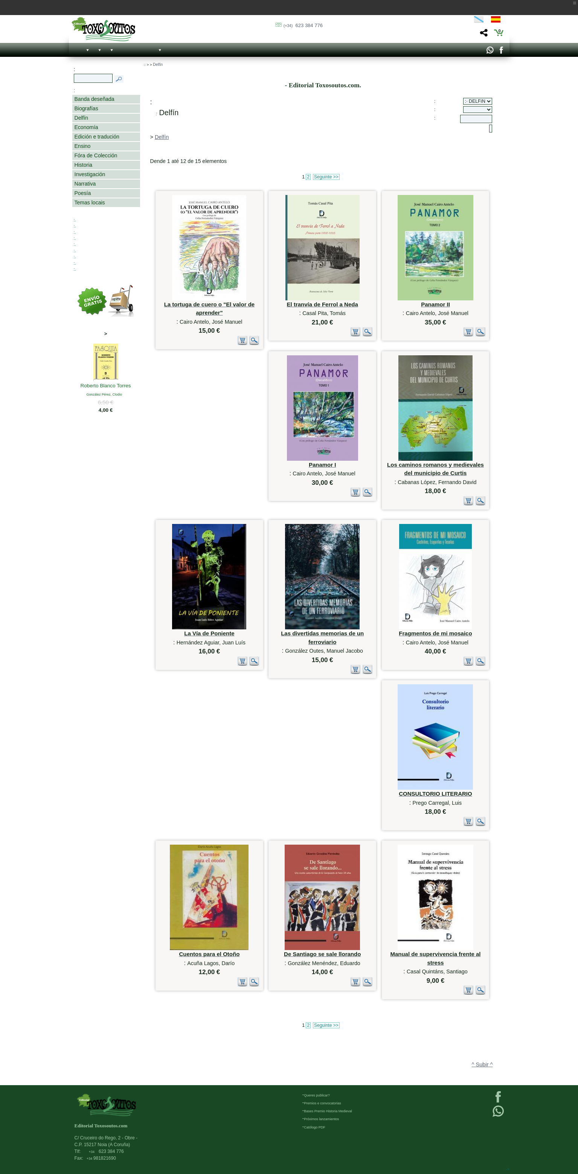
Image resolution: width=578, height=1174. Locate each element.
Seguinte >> (326, 177)
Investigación (90, 174)
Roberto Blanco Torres (106, 386)
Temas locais (90, 202)
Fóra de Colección (96, 155)
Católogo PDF (314, 1127)
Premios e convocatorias (322, 1103)
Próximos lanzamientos (321, 1119)
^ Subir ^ (482, 1064)
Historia (84, 165)
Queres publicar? (317, 1095)
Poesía (83, 193)
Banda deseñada (94, 99)
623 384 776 (303, 25)
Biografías (86, 108)
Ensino (83, 146)
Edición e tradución (97, 137)
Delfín (81, 118)
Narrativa (85, 184)
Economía (86, 127)
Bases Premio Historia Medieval (328, 1111)
